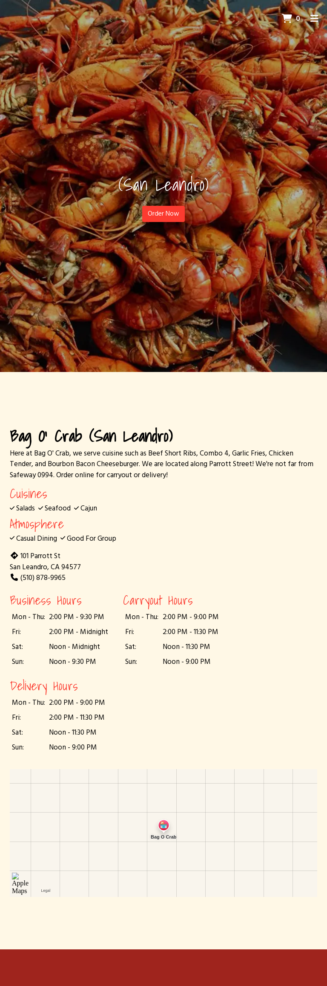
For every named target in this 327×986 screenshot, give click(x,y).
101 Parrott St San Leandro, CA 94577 (45, 562)
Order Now (163, 213)
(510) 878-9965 (38, 578)
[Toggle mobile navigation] (314, 19)
